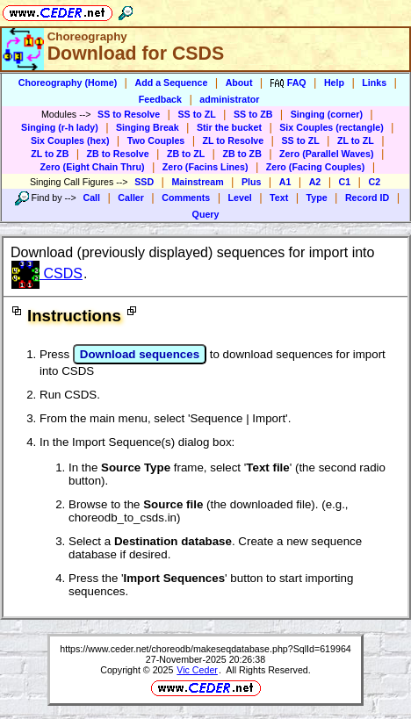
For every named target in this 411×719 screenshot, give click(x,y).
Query (206, 214)
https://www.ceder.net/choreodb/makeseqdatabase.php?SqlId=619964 (205, 649)
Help (334, 82)
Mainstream (197, 181)
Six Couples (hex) (70, 140)
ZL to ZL (355, 140)
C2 (374, 181)
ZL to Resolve (233, 140)
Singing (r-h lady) (59, 127)
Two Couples (156, 140)
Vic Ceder (197, 670)
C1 (345, 181)
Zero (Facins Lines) (205, 167)
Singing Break (147, 127)
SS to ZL (196, 114)
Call (91, 197)
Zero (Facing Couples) (315, 167)
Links (374, 82)
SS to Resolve (128, 114)
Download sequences (139, 354)
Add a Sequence (170, 82)
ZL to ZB (49, 153)
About (239, 82)
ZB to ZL (186, 153)
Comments (186, 197)
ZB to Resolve (118, 153)
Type (317, 197)
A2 (315, 181)
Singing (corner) (327, 114)
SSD (144, 181)
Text (279, 197)
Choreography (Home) (68, 82)
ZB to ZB (241, 153)
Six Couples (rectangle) (331, 127)
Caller (131, 197)
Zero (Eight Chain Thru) (92, 167)
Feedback (160, 99)
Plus (252, 181)
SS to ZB (253, 114)
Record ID (367, 197)
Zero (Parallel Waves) (326, 153)
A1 (285, 181)
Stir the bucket (229, 127)
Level (240, 197)
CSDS (47, 273)
